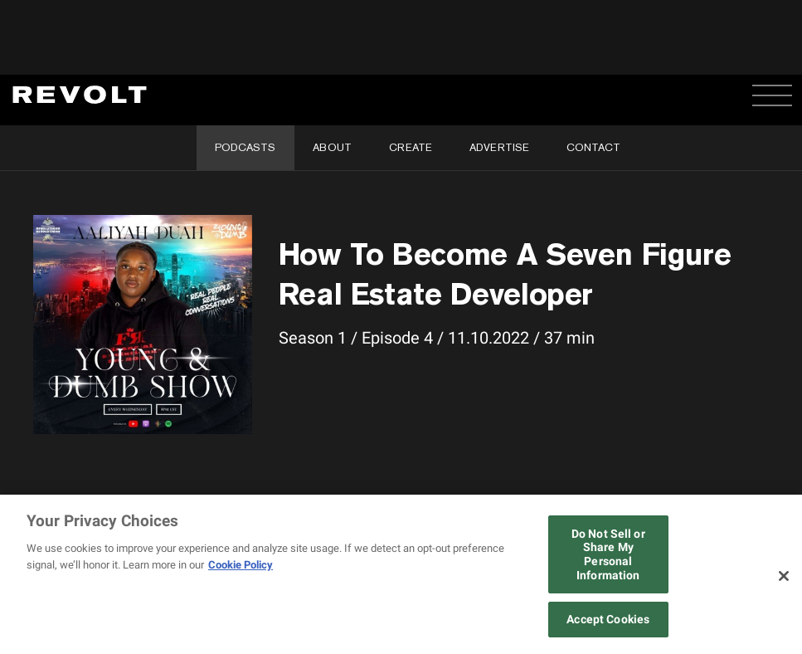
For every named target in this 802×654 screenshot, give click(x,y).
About (332, 147)
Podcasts (245, 147)
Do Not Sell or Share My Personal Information (608, 554)
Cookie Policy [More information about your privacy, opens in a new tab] (240, 565)
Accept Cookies (607, 619)
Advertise (499, 147)
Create (410, 147)
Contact (593, 147)
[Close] (784, 576)
